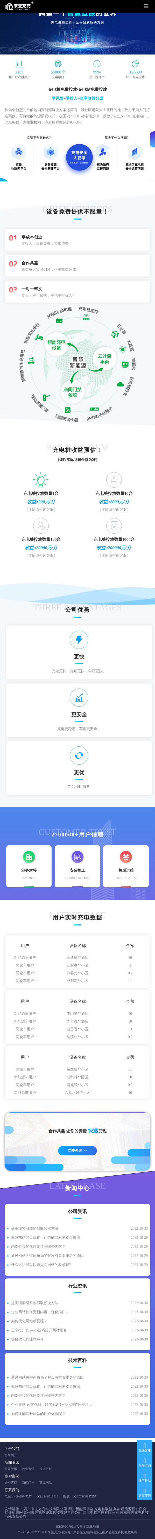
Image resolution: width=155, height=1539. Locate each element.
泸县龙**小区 (77, 975)
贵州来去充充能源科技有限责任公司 (53, 1513)
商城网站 (45, 1482)
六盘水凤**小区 (77, 1095)
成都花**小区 (77, 983)
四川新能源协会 (81, 1509)
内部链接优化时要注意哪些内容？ (38, 1247)
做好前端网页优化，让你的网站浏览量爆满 (45, 1238)
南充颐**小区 (77, 1087)
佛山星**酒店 (77, 1016)
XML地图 (92, 1526)
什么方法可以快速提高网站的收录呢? (41, 1265)
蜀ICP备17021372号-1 (70, 1526)
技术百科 (45, 1469)
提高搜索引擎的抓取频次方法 (34, 1228)
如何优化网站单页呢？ (29, 1321)
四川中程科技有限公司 (101, 1513)
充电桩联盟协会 (107, 1509)
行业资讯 (28, 1469)
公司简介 (11, 1455)
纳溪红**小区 (77, 1039)
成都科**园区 (77, 1079)
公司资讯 (11, 1469)
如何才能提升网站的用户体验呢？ (38, 1414)
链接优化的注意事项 (27, 1339)
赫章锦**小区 (77, 1071)
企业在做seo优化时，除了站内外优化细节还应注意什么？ (53, 1405)
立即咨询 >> (77, 1151)
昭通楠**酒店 (77, 960)
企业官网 (11, 1482)
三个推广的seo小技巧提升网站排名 (39, 1330)
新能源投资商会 (133, 1509)
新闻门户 (28, 1482)
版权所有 (131, 1532)
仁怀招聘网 (14, 1513)
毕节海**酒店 (77, 1023)
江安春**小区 (77, 967)
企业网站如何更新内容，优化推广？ (40, 1312)
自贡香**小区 (77, 1031)
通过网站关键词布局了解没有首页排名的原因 (47, 1256)
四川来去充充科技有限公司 (45, 1509)
